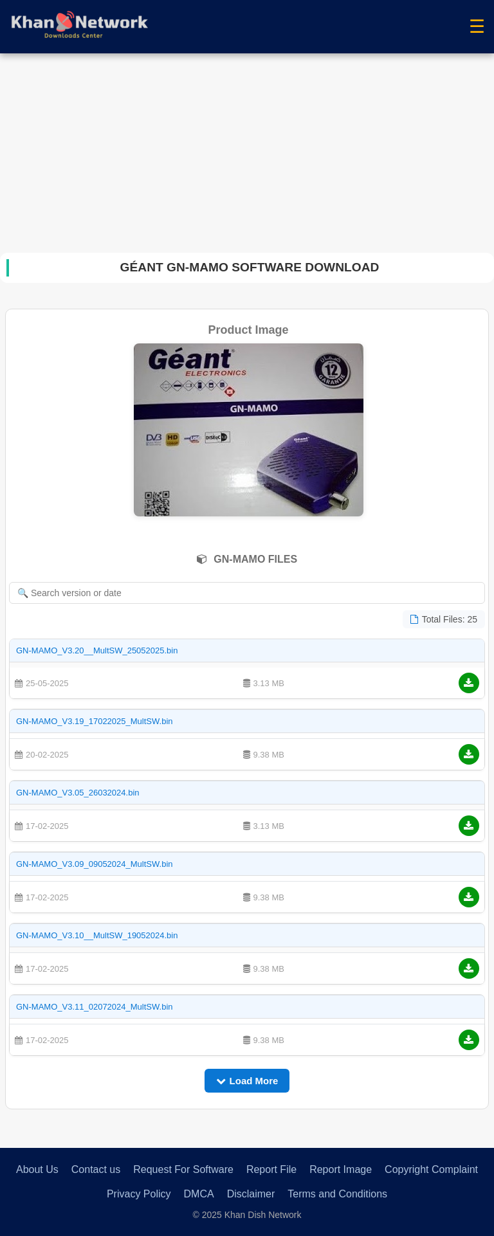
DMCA (199, 1193)
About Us (37, 1169)
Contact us (95, 1169)
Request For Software (183, 1169)
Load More (247, 1080)
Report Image (340, 1169)
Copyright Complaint (431, 1169)
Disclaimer (251, 1193)
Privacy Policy (139, 1193)
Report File (271, 1169)
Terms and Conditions (337, 1193)
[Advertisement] (247, 150)
